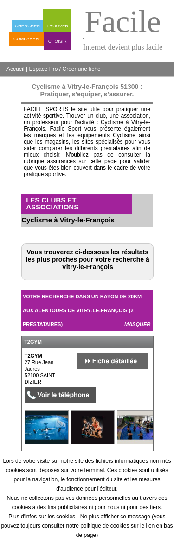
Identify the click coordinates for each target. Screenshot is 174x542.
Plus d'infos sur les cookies (41, 516)
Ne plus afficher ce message (115, 516)
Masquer (137, 324)
